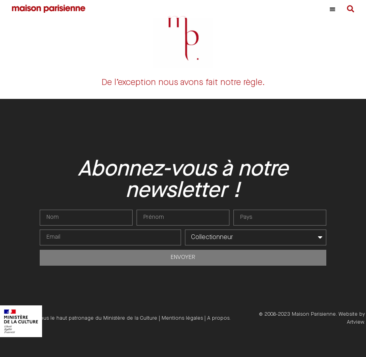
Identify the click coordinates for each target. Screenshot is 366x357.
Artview (355, 322)
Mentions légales (182, 318)
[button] (332, 9)
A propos (218, 318)
